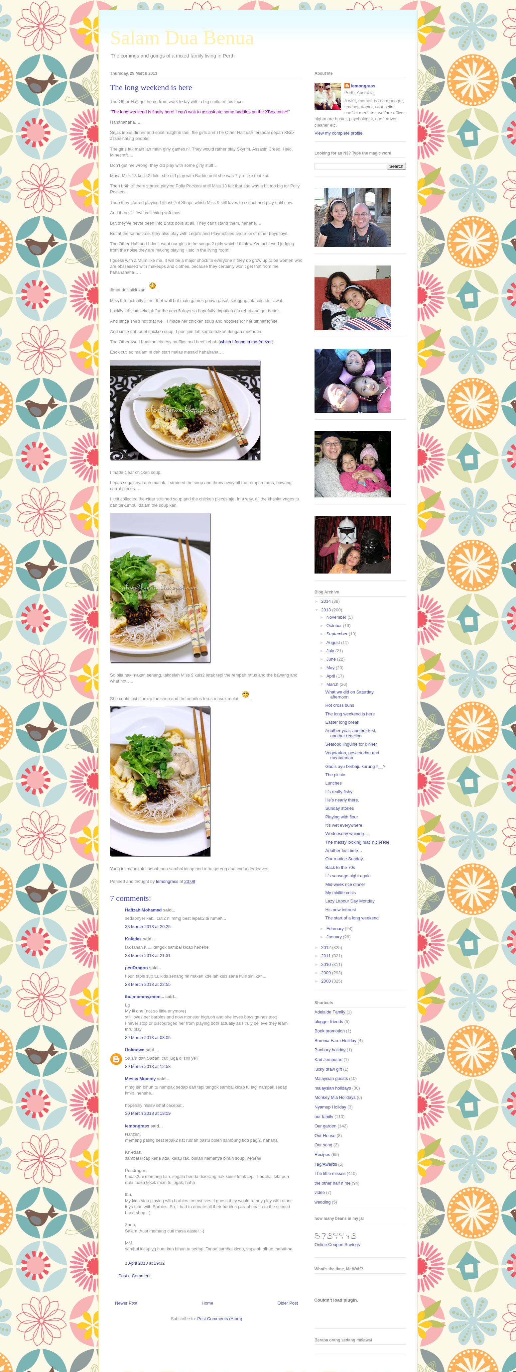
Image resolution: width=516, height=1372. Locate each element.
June (331, 659)
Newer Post (126, 1303)
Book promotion (330, 1030)
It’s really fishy (338, 791)
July (330, 650)
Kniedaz (133, 938)
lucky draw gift (328, 1069)
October (334, 625)
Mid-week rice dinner (345, 884)
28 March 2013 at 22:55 (148, 984)
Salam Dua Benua (182, 38)
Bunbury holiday (330, 1049)
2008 (326, 981)
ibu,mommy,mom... (144, 996)
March (333, 684)
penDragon (136, 967)
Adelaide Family (330, 1011)
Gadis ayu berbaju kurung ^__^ (355, 766)
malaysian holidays (333, 1088)
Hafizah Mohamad (143, 909)
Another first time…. (344, 850)
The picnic (335, 774)
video (320, 1192)
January (334, 936)
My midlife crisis (340, 892)
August (333, 642)
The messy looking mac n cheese (357, 842)
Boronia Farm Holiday (335, 1040)
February (335, 928)
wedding (322, 1202)
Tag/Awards (326, 1164)
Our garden (325, 1125)
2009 (326, 972)
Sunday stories (339, 808)
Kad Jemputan (328, 1059)
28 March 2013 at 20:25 (148, 926)
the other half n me (332, 1183)
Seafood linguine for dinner (351, 744)
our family (324, 1116)
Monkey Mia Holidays (335, 1097)
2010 (326, 964)
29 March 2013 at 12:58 (148, 1066)
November (337, 617)
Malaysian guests (331, 1078)
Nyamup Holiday (330, 1107)
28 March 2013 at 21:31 (148, 955)
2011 (326, 955)
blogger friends (329, 1021)
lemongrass (137, 1125)
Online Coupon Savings (337, 1244)
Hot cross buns (339, 705)
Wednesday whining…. (347, 833)
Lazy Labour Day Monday (349, 900)
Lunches (333, 783)
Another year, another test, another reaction (350, 733)
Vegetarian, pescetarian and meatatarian (352, 755)
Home (207, 1303)
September (337, 633)
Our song (323, 1144)
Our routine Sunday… (346, 858)
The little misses (330, 1173)
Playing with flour (341, 816)
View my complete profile (338, 133)
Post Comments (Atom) (219, 1318)
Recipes (322, 1154)
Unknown (135, 1049)
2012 (326, 947)
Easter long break (342, 722)
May (331, 667)
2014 (326, 601)
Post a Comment (134, 1275)
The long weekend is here (350, 713)
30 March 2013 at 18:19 (148, 1113)
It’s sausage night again (347, 875)
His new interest (340, 909)
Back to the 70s (340, 867)
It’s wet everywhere (343, 825)
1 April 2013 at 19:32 (145, 1263)
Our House (325, 1135)
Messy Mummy (140, 1078)
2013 (326, 609)
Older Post (288, 1303)
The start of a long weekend (351, 917)
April (331, 676)
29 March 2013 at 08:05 (148, 1037)
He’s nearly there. (342, 799)
